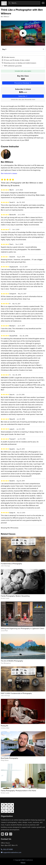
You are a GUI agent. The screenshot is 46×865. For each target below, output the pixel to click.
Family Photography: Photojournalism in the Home (18, 790)
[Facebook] (6, 834)
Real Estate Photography (9, 758)
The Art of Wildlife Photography (12, 661)
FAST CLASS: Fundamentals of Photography (16, 693)
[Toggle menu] (43, 3)
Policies (23, 863)
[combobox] (24, 3)
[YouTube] (2, 834)
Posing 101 (4, 726)
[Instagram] (10, 834)
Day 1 (4, 49)
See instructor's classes (9, 173)
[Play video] (23, 33)
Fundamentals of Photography (11, 563)
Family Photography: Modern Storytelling (15, 596)
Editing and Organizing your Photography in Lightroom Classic (22, 628)
